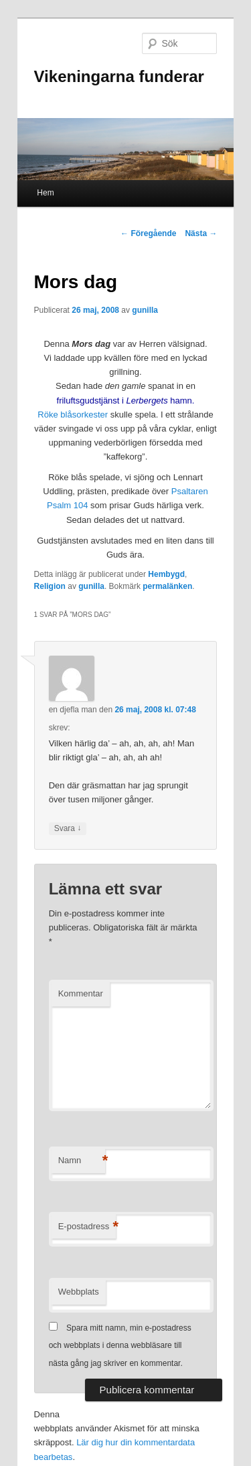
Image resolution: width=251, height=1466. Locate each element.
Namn (81, 1161)
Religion (50, 586)
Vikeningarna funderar (119, 76)
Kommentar (80, 993)
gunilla (145, 310)
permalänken (167, 586)
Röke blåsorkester (72, 415)
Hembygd (166, 574)
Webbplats (78, 1292)
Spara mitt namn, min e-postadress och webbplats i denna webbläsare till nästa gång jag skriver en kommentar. (120, 1345)
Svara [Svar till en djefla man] (68, 828)
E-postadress (87, 1227)
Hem (45, 192)
